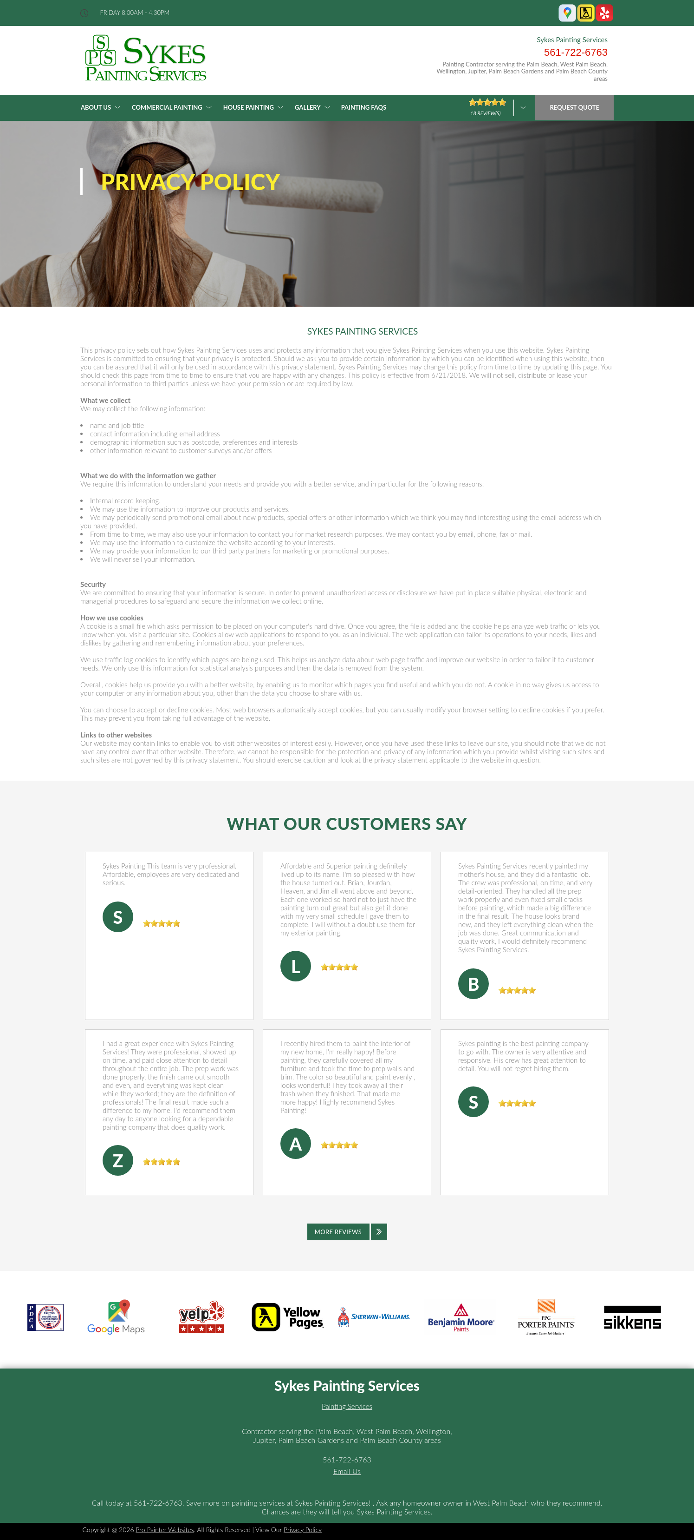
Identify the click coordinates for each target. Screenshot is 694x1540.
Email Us (347, 1471)
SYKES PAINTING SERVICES (362, 331)
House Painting (248, 107)
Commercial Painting (167, 107)
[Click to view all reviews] (347, 1232)
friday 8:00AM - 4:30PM (135, 12)
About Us (96, 107)
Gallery (308, 107)
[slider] (161, 923)
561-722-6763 (576, 52)
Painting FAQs (364, 107)
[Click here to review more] (497, 108)
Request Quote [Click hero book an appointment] (574, 107)
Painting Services (347, 1406)
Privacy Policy (303, 1529)
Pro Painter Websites (165, 1529)
